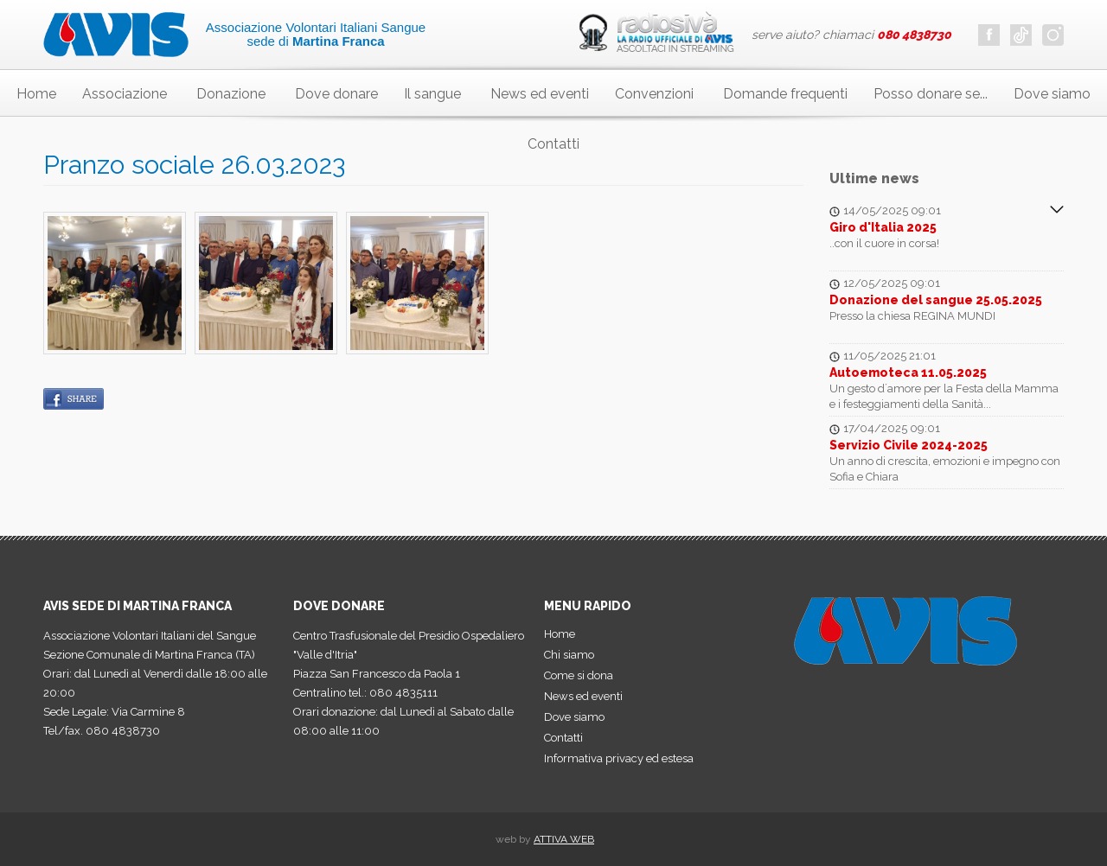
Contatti (553, 144)
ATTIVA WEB (564, 839)
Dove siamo (1052, 94)
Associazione (124, 94)
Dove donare (336, 94)
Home (36, 94)
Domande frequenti (785, 94)
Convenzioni (654, 94)
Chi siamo (569, 654)
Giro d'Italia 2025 (883, 227)
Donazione (231, 94)
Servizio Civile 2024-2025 (908, 445)
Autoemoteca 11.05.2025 (908, 372)
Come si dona (578, 675)
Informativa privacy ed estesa (619, 758)
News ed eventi (539, 94)
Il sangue (432, 94)
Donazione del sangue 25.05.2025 (935, 300)
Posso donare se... (930, 94)
